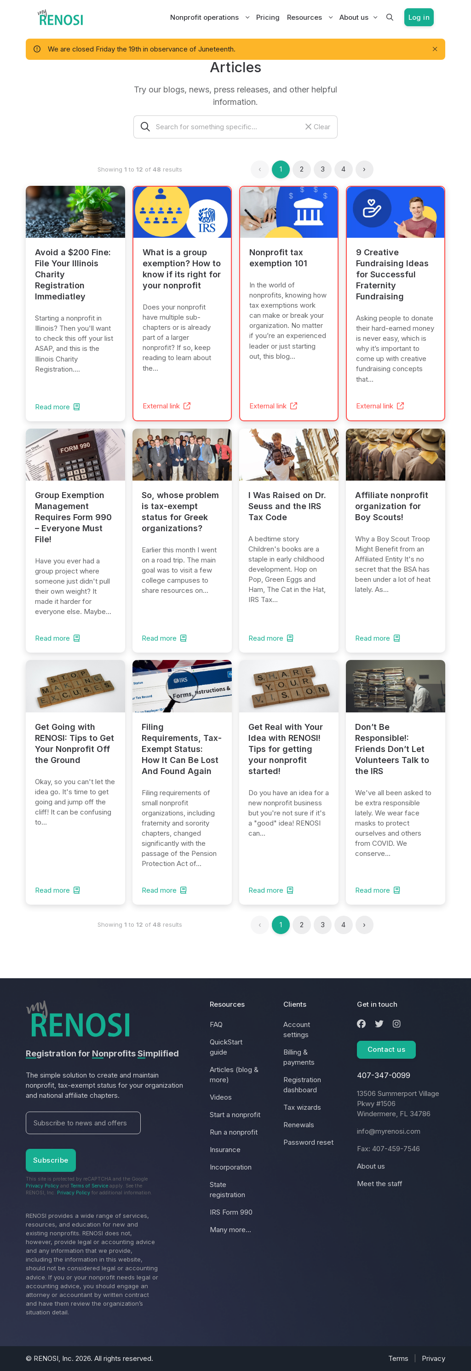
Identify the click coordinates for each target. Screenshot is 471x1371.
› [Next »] (364, 169)
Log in (419, 17)
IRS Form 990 (231, 1212)
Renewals (298, 1124)
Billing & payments (299, 1057)
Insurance (225, 1149)
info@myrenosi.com (388, 1131)
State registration (227, 1189)
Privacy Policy (42, 1186)
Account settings (296, 1029)
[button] (390, 17)
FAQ (216, 1024)
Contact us (386, 1049)
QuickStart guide (226, 1047)
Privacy (433, 1358)
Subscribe (51, 1160)
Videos (221, 1097)
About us (353, 17)
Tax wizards (302, 1107)
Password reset (308, 1142)
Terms (398, 1358)
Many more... (230, 1229)
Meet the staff (379, 1183)
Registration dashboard (302, 1084)
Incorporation (231, 1167)
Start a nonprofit (235, 1114)
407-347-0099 (383, 1075)
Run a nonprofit (234, 1132)
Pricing (268, 17)
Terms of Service (89, 1186)
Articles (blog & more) (234, 1074)
